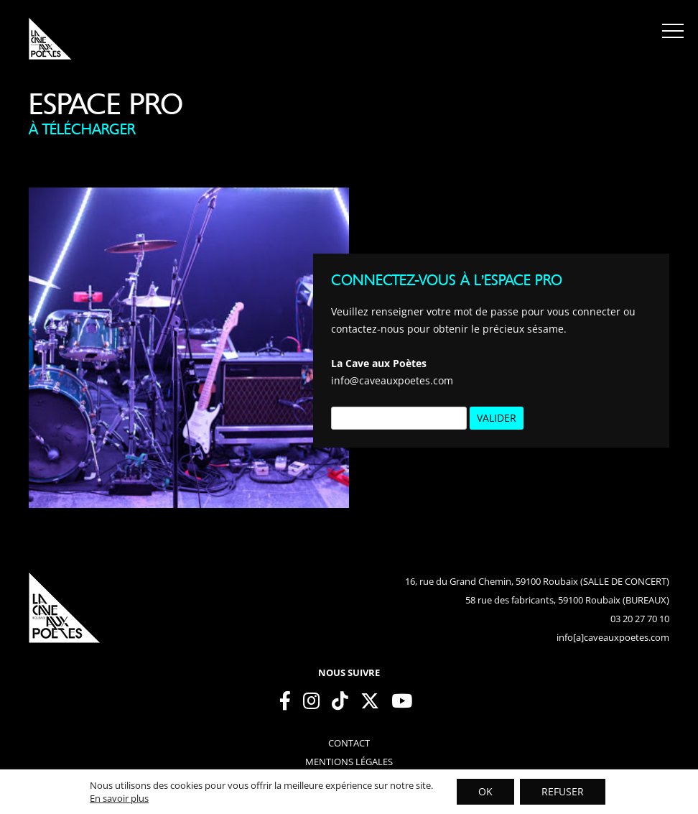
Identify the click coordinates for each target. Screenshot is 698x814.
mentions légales (349, 761)
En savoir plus (119, 798)
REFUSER (562, 791)
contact (349, 742)
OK (485, 791)
